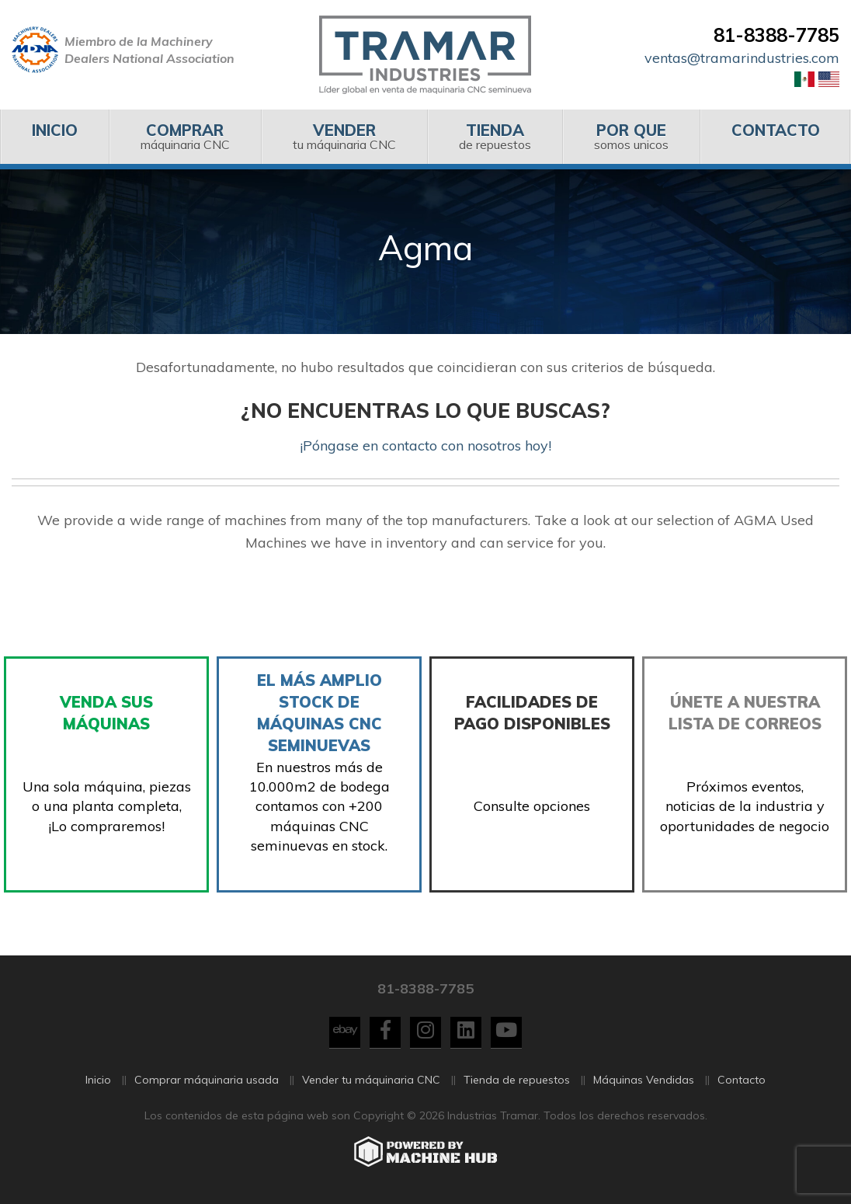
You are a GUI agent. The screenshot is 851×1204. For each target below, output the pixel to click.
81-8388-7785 (776, 35)
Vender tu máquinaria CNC (371, 1081)
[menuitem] (54, 137)
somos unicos (631, 136)
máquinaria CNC (184, 136)
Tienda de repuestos (517, 1081)
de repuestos (494, 136)
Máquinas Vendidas (643, 1081)
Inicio (98, 1081)
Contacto (741, 1081)
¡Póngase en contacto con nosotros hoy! (425, 445)
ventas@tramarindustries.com (741, 58)
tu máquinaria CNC (344, 136)
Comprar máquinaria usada (206, 1081)
